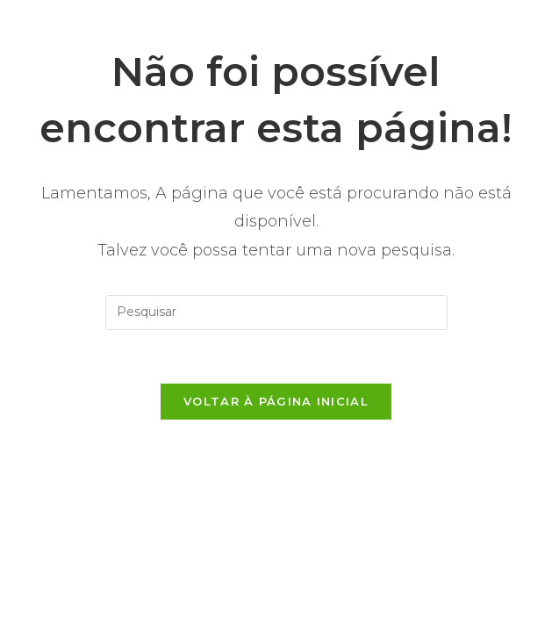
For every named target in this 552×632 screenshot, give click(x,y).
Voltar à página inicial (276, 401)
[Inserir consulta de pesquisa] (276, 312)
